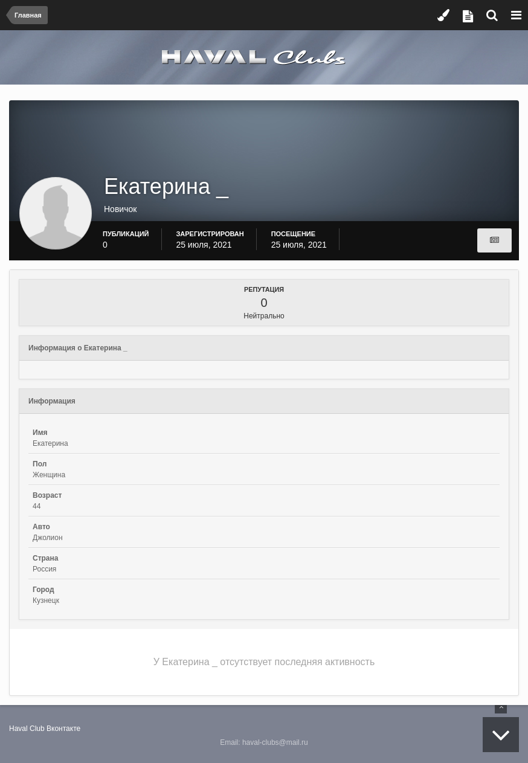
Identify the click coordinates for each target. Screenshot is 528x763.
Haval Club (27, 728)
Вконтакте (63, 728)
